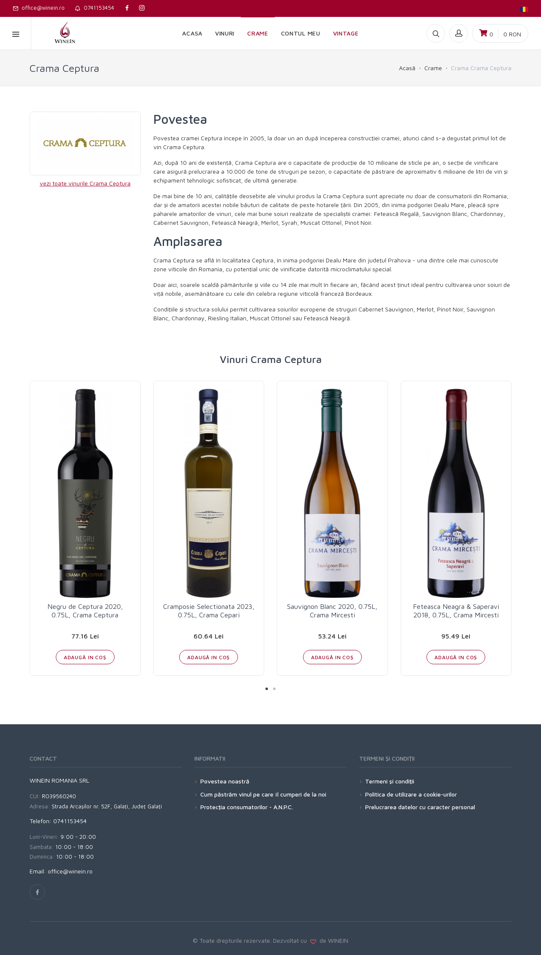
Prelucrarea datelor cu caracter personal (420, 806)
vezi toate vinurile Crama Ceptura (85, 183)
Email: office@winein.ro (61, 871)
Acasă (407, 67)
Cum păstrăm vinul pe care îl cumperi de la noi (263, 794)
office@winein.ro (39, 7)
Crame (433, 67)
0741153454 (94, 7)
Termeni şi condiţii (389, 781)
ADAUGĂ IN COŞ (85, 657)
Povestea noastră (224, 781)
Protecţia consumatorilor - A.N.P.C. (246, 806)
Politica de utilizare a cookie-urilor (411, 794)
